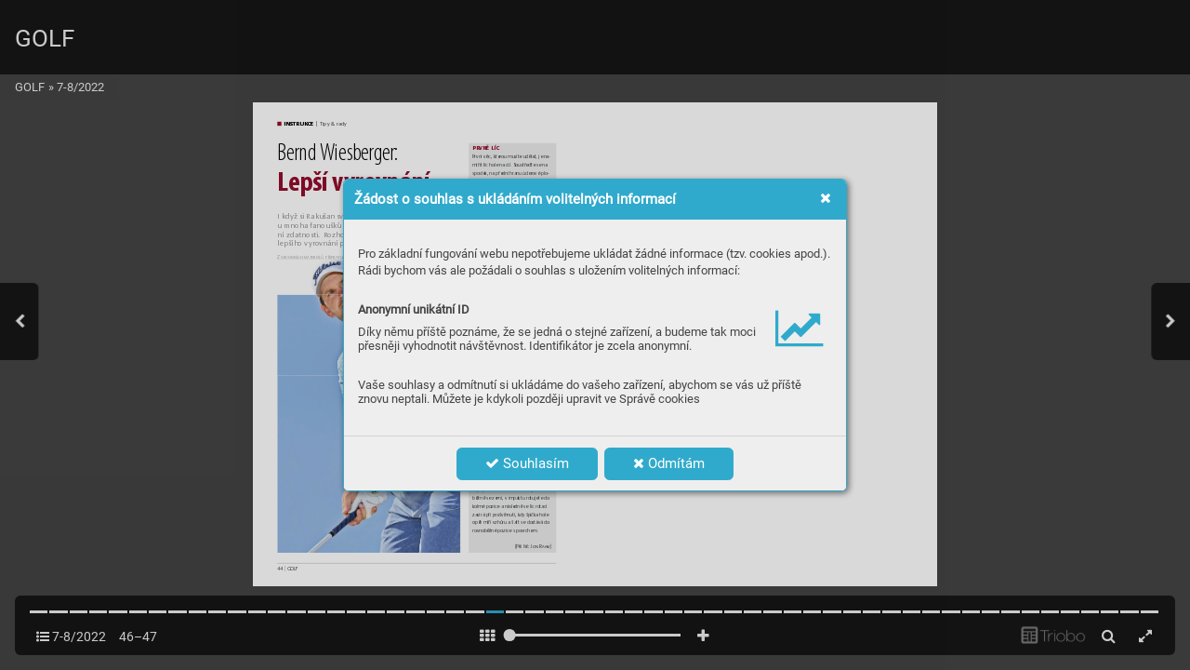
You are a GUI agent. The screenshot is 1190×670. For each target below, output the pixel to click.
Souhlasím (527, 463)
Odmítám (669, 463)
